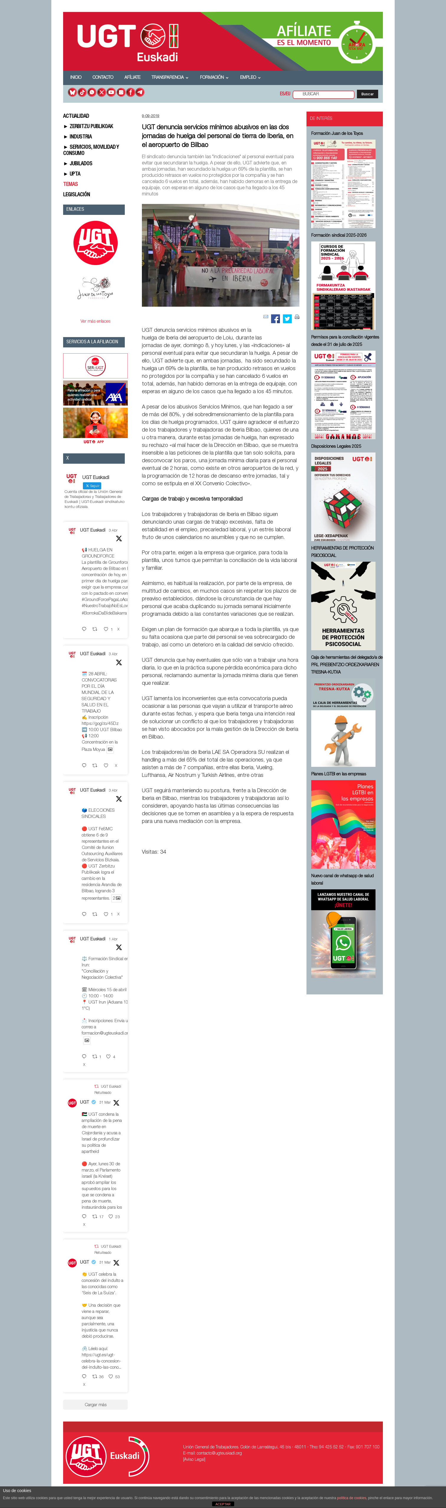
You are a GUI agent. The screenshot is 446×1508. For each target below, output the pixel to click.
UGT (84, 1102)
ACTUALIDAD (76, 116)
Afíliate (132, 78)
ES (282, 94)
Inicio (75, 78)
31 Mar (105, 1103)
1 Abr (113, 939)
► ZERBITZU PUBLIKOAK (88, 127)
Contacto (103, 78)
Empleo (250, 78)
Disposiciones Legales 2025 (336, 447)
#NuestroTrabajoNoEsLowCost (110, 606)
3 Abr (113, 530)
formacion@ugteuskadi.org (106, 1033)
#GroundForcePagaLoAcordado (111, 600)
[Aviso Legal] (194, 1460)
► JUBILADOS (77, 164)
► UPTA (71, 174)
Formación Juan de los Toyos (337, 134)
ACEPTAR (222, 1504)
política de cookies (351, 1498)
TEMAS (70, 184)
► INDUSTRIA (77, 137)
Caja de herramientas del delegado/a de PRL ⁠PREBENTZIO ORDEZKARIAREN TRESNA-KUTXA (347, 665)
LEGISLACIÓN (76, 195)
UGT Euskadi (92, 530)
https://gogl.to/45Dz (100, 724)
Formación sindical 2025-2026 (339, 236)
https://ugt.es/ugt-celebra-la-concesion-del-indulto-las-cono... (101, 1361)
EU (288, 94)
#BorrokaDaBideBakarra (104, 613)
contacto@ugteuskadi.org (219, 1454)
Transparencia (170, 78)
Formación (214, 78)
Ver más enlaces (95, 321)
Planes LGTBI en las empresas (338, 774)
